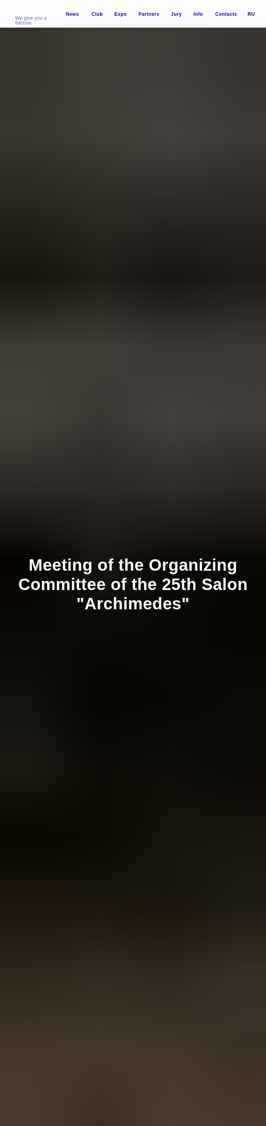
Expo (121, 14)
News (72, 14)
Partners (149, 14)
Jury (176, 14)
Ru (251, 14)
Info (198, 14)
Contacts (226, 14)
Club (97, 14)
